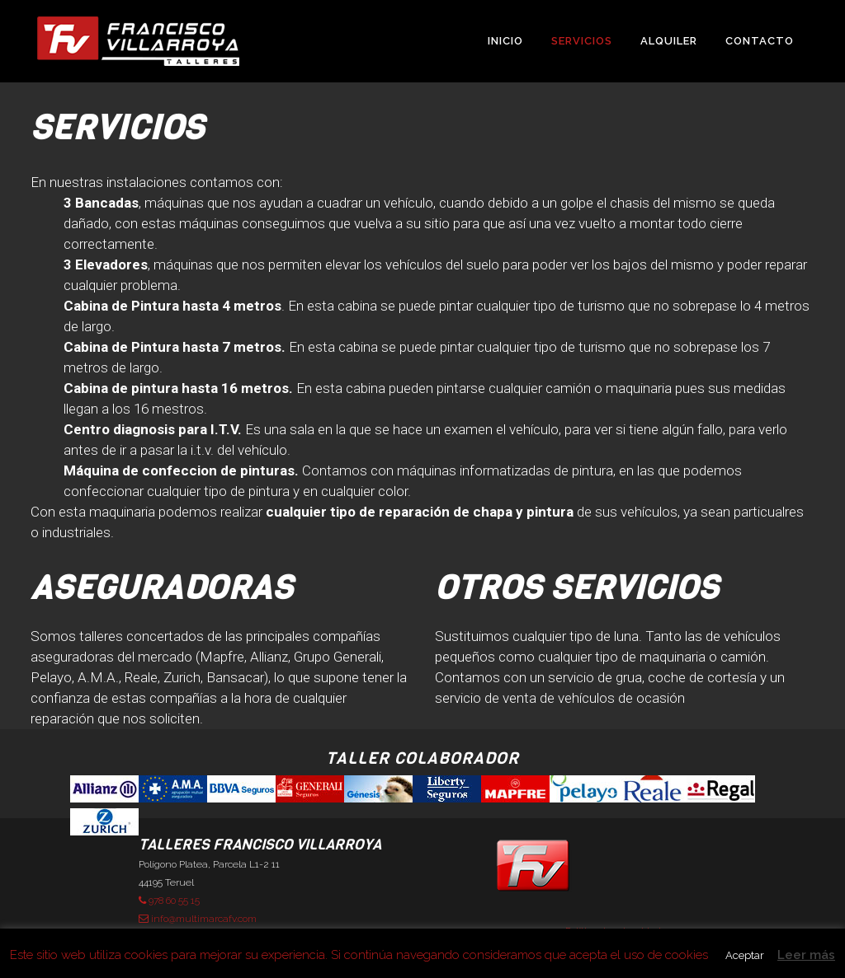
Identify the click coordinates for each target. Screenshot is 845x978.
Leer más (806, 955)
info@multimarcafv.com (198, 918)
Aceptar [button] (744, 955)
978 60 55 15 (169, 900)
